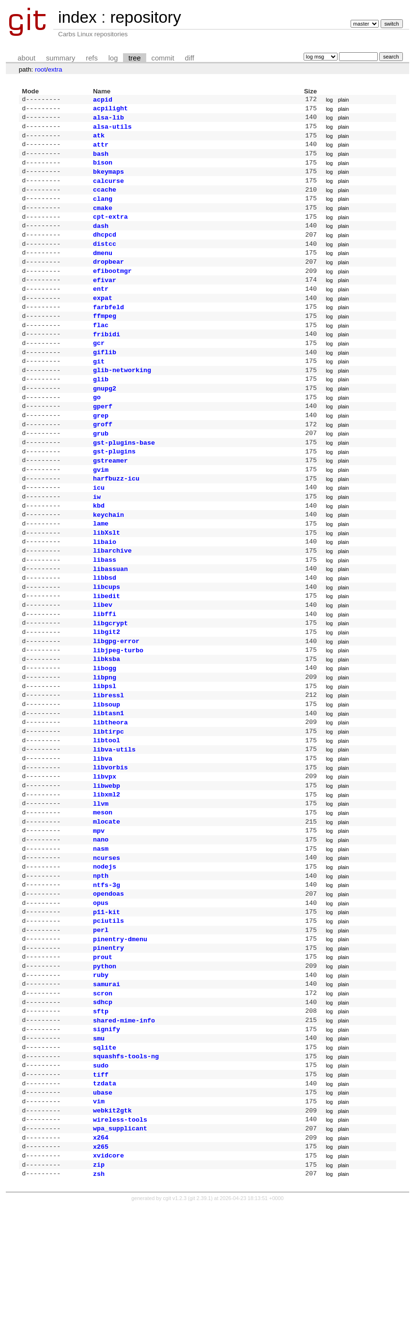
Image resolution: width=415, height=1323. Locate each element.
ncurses (106, 939)
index (77, 17)
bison (102, 169)
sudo (100, 1169)
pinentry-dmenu (120, 1029)
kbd (99, 549)
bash (100, 160)
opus (100, 989)
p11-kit (106, 999)
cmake (102, 220)
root (40, 69)
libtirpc (108, 800)
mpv (99, 909)
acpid (102, 100)
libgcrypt (110, 680)
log (113, 58)
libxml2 (106, 869)
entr (100, 309)
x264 (100, 1249)
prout (102, 1049)
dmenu (102, 270)
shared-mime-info (124, 1119)
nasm (100, 929)
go (97, 429)
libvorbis (110, 839)
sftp (100, 1109)
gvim (100, 510)
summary (60, 58)
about (26, 58)
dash (100, 240)
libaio (104, 590)
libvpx (104, 849)
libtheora (110, 789)
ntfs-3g (106, 969)
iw (97, 540)
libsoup (106, 770)
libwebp (106, 860)
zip (99, 1279)
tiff (100, 1179)
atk (99, 139)
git (99, 390)
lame (100, 569)
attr (100, 150)
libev (102, 659)
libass (104, 609)
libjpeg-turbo (118, 710)
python (104, 1059)
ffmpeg (104, 339)
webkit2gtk (112, 1219)
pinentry (108, 1039)
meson (102, 889)
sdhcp (102, 1099)
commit (163, 58)
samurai (106, 1079)
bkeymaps (108, 180)
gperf (102, 440)
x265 (100, 1259)
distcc (104, 260)
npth (100, 959)
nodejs (104, 949)
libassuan (110, 620)
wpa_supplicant (120, 1239)
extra (55, 69)
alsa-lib (108, 120)
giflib (104, 380)
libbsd (104, 629)
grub (100, 470)
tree (134, 58)
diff (189, 58)
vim (99, 1209)
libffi (104, 669)
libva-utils (114, 819)
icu (99, 530)
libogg (104, 729)
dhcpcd (104, 249)
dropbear (108, 279)
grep (100, 450)
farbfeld (108, 330)
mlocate (106, 899)
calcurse (108, 190)
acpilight (110, 109)
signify (106, 1129)
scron (102, 1089)
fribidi (106, 360)
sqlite (104, 1149)
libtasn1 (108, 779)
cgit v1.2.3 (175, 1314)
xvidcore (108, 1269)
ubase (102, 1199)
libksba (106, 719)
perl (100, 1019)
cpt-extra (110, 230)
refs (91, 58)
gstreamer (110, 500)
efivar (104, 300)
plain (343, 100)
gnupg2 (104, 420)
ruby (100, 1069)
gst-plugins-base (124, 480)
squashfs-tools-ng (126, 1159)
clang (102, 210)
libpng (104, 740)
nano (100, 919)
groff (102, 459)
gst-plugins (114, 489)
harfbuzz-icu (116, 519)
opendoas (108, 979)
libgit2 (106, 689)
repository (145, 17)
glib (100, 410)
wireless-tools (120, 1229)
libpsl (104, 749)
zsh (99, 1289)
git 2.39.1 (200, 1314)
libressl (108, 759)
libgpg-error (116, 699)
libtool (106, 809)
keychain (108, 560)
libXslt (106, 579)
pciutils (108, 1009)
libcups (106, 639)
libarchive (112, 599)
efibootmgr (112, 290)
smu (99, 1139)
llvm (100, 879)
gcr (99, 369)
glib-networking (122, 399)
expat (102, 320)
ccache (104, 199)
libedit (106, 650)
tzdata (104, 1189)
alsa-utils (112, 130)
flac (100, 350)
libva (102, 830)
